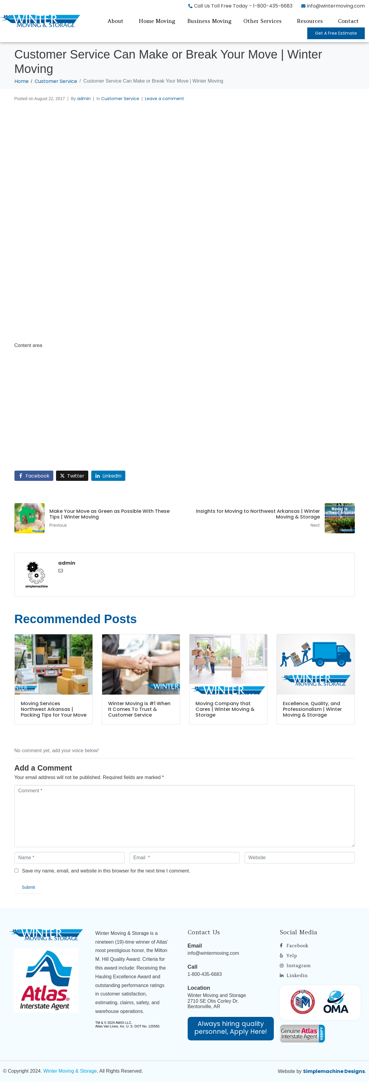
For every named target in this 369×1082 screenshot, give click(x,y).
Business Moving (209, 20)
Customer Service (120, 99)
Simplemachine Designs (334, 1071)
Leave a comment (164, 99)
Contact (348, 20)
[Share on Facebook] (33, 476)
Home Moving (157, 20)
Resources (310, 20)
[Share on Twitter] (72, 476)
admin (84, 99)
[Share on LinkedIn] (108, 476)
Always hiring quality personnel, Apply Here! (230, 1027)
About (116, 20)
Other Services (262, 20)
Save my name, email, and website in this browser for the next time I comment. (106, 870)
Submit (28, 887)
